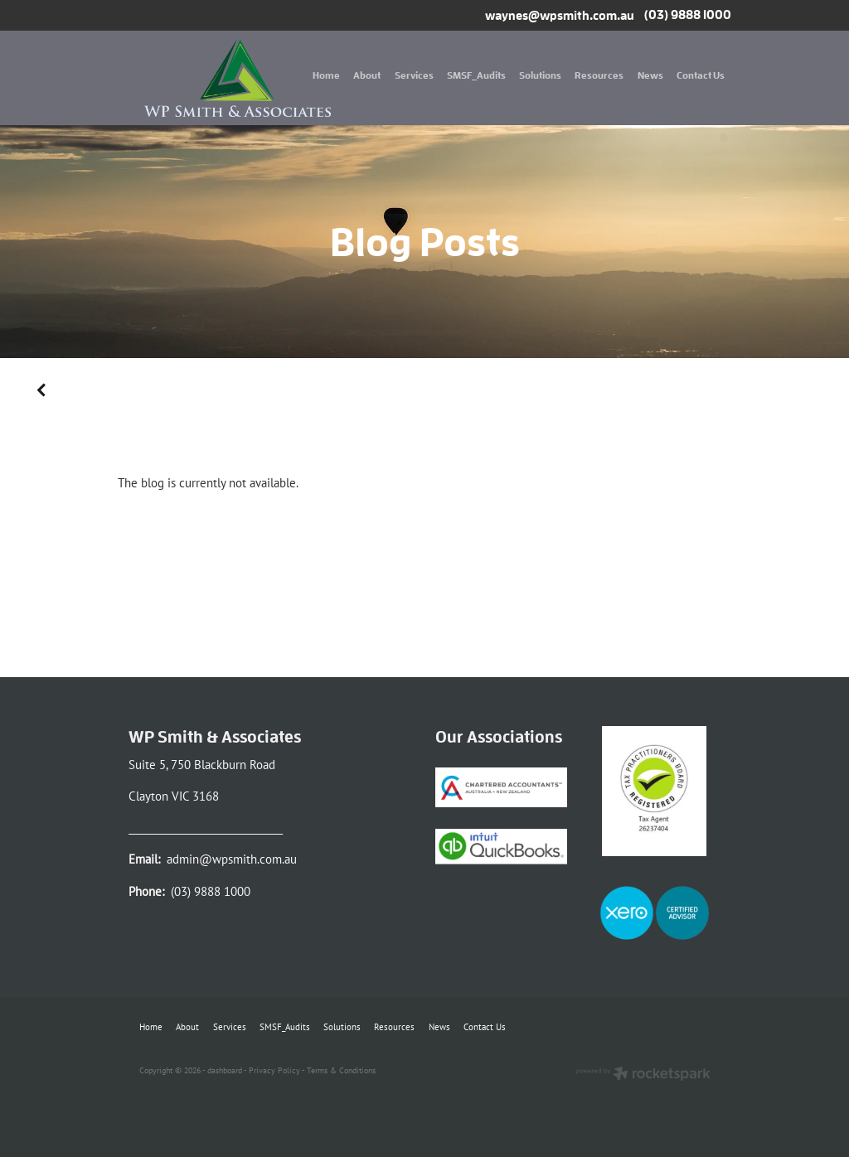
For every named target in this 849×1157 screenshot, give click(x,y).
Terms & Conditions (341, 1070)
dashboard (224, 1070)
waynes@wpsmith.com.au (559, 14)
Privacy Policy (274, 1070)
